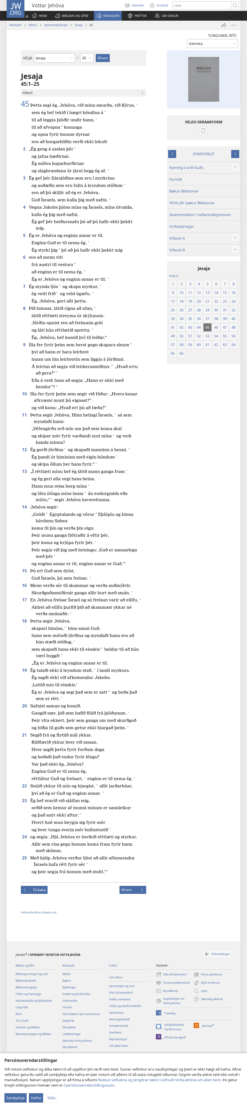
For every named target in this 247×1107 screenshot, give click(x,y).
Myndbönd (69, 1047)
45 (25, 104)
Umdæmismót (118, 1026)
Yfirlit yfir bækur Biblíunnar (192, 202)
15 (25, 571)
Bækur (66, 981)
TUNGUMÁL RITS (222, 35)
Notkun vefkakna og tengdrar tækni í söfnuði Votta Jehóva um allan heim (159, 1079)
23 (25, 800)
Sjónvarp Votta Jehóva (77, 1041)
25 (25, 858)
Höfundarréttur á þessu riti (38, 912)
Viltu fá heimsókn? (121, 993)
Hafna (36, 1097)
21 (25, 735)
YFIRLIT (174, 276)
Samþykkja (15, 1097)
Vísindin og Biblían (28, 1027)
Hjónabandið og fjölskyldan (34, 1001)
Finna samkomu (208, 974)
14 (25, 507)
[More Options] (234, 25)
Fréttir (113, 965)
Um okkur (115, 977)
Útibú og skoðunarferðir (125, 1006)
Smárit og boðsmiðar (76, 994)
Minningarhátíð (119, 1019)
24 (25, 837)
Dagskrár (68, 1021)
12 (25, 449)
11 (25, 415)
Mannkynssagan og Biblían (33, 1034)
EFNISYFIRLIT (204, 154)
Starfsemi (115, 1032)
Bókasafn (15, 25)
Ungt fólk (22, 1007)
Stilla (51, 1097)
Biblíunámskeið (26, 981)
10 (25, 394)
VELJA (27, 58)
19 (25, 670)
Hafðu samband (119, 999)
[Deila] (224, 25)
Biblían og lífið (25, 965)
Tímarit (67, 1007)
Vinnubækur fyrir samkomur (81, 1014)
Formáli (175, 179)
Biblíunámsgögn (26, 987)
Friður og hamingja (28, 994)
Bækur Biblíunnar (184, 191)
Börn (19, 1014)
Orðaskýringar (181, 226)
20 (25, 706)
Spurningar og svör (122, 986)
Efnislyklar (69, 1027)
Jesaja (78, 25)
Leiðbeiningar (71, 1034)
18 (25, 621)
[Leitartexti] (201, 5)
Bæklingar (69, 987)
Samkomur (116, 1013)
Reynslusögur (118, 1039)
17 (25, 600)
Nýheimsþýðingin (56, 25)
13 (25, 471)
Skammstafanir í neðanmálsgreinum (200, 214)
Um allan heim (118, 1046)
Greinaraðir (69, 1001)
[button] (71, 16)
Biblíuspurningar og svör (32, 974)
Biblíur (33, 25)
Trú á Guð (22, 1021)
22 (25, 786)
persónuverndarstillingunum (90, 1085)
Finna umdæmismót (173, 982)
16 (25, 585)
